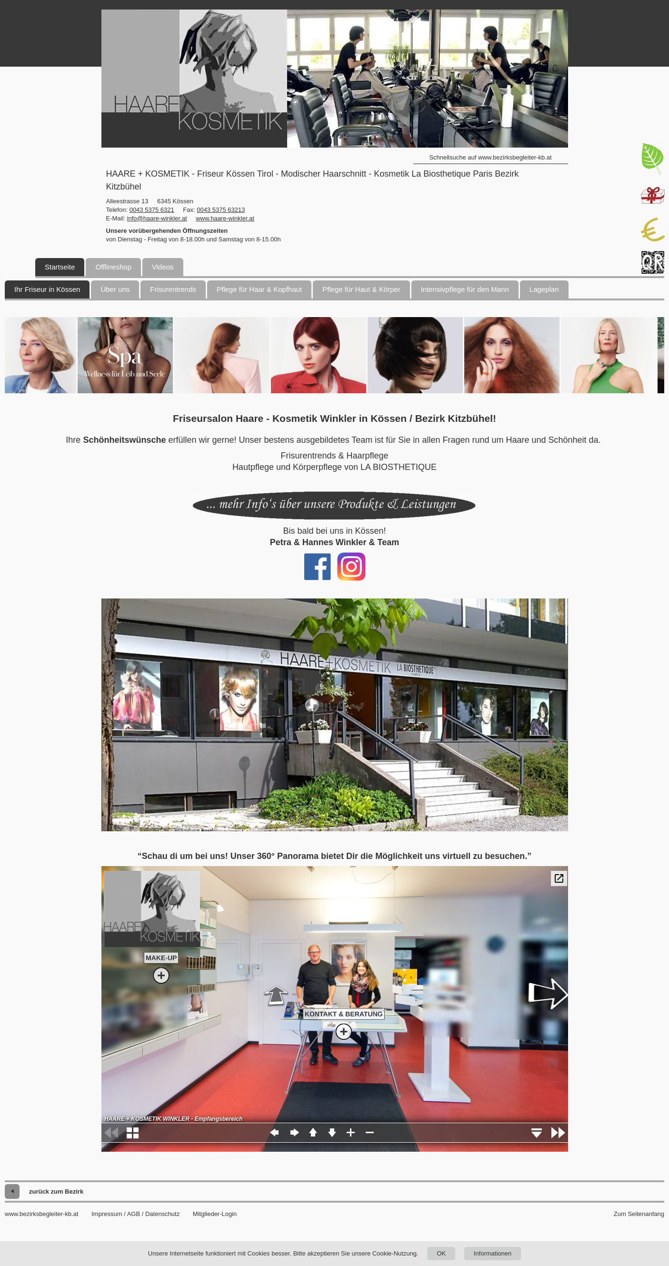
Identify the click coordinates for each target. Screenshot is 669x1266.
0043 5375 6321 (152, 209)
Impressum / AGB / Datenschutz (135, 1213)
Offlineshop (113, 267)
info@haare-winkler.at (157, 218)
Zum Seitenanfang (639, 1213)
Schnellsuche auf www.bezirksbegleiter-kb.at (490, 157)
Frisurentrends (173, 289)
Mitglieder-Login (215, 1213)
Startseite (60, 267)
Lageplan (544, 289)
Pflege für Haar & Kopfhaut (259, 289)
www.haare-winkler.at (225, 218)
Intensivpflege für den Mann (465, 289)
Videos (163, 267)
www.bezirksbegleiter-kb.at (42, 1213)
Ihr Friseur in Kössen (47, 289)
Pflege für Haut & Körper (361, 289)
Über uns (115, 289)
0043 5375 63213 (221, 209)
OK (441, 1253)
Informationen (493, 1253)
